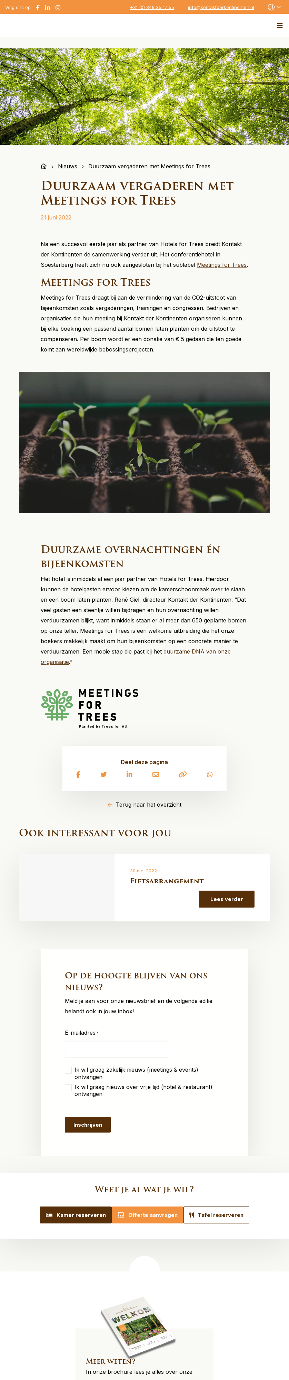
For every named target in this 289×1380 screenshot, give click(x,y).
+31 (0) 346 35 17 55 (152, 7)
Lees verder (226, 899)
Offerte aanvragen (148, 1215)
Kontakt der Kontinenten (53, 24)
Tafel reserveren (225, 1215)
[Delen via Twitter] (103, 775)
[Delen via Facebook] (78, 775)
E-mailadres (82, 1030)
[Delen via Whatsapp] (210, 775)
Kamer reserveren (68, 1215)
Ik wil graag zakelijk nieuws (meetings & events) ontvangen (136, 1073)
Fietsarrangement (167, 881)
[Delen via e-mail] (155, 775)
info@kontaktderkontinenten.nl (221, 7)
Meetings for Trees (222, 264)
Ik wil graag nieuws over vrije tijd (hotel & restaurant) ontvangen (143, 1090)
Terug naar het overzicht (148, 804)
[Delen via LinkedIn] (129, 775)
